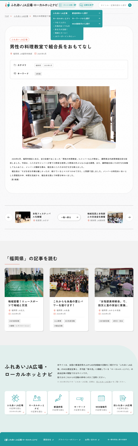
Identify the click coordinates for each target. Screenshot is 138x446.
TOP (7, 16)
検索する (130, 7)
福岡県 (38, 65)
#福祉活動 (58, 326)
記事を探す (83, 6)
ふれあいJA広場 (21, 16)
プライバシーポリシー (69, 439)
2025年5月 (48, 65)
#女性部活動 (14, 321)
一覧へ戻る (69, 217)
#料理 (38, 74)
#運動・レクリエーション (19, 326)
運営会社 (48, 439)
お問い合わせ (92, 439)
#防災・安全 (118, 321)
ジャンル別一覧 (58, 6)
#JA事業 (57, 321)
